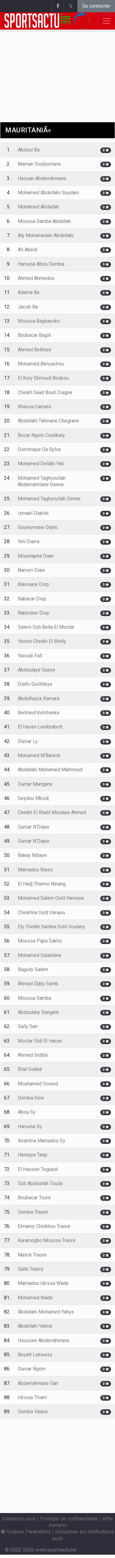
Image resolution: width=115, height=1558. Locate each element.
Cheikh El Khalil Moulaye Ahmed (52, 812)
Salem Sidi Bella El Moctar (46, 627)
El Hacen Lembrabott (40, 727)
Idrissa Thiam (32, 1397)
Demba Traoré (33, 1212)
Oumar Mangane (35, 784)
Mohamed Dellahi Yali (41, 463)
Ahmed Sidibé (33, 1055)
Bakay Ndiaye (32, 855)
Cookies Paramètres (26, 1532)
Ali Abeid (27, 249)
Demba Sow (31, 1098)
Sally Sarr (28, 1026)
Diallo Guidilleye (35, 684)
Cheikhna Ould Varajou (41, 912)
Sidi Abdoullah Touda (40, 1183)
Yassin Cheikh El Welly (42, 641)
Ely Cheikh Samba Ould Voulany (51, 927)
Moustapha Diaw (36, 556)
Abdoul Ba (29, 150)
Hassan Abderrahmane (42, 178)
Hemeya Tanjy (33, 1155)
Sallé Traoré (30, 1269)
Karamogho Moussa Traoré (46, 1240)
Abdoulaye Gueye (36, 670)
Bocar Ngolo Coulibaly (41, 435)
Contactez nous (19, 1519)
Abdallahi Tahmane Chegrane (48, 421)
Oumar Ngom (32, 1369)
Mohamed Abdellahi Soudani (48, 193)
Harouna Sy (30, 1126)
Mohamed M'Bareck (39, 755)
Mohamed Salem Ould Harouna (51, 898)
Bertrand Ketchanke (38, 713)
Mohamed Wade (35, 1298)
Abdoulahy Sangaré (38, 1012)
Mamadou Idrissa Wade (43, 1283)
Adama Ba (28, 292)
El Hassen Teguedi (38, 1169)
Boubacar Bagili (34, 335)
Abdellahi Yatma (35, 1326)
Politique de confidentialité (69, 1519)
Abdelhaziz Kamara (38, 698)
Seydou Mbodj (33, 798)
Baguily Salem (33, 969)
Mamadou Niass (35, 870)
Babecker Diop (33, 613)
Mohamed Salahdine (39, 955)
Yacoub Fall (30, 656)
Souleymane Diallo (38, 527)
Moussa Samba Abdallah (44, 221)
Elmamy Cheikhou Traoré (44, 1226)
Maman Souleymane (39, 164)
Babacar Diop (32, 599)
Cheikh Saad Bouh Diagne (45, 392)
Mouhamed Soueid (38, 1084)
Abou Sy (27, 1112)
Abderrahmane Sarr (38, 1383)
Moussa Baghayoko (39, 321)
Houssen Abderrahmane (43, 1340)
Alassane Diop (33, 584)
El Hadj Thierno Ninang (42, 884)
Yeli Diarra (28, 541)
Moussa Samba (34, 998)
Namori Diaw (31, 570)
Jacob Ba (28, 307)
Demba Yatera (33, 1412)
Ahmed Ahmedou (36, 278)
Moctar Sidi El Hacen (40, 1041)
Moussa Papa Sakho (40, 941)
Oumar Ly (28, 741)
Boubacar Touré (34, 1198)
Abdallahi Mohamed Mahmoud (50, 770)
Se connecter (96, 6)
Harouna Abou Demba (41, 264)
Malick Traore (32, 1255)
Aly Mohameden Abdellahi (46, 235)
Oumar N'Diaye (33, 827)
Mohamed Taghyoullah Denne (49, 499)
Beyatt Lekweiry (35, 1355)
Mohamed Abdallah (38, 207)
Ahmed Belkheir (35, 350)
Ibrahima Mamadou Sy (41, 1141)
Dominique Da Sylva (39, 449)
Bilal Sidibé (30, 1069)
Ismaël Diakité (33, 513)
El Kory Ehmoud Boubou (43, 378)
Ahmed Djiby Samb (38, 984)
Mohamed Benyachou (41, 364)
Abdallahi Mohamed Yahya (46, 1312)
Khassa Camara (34, 407)
